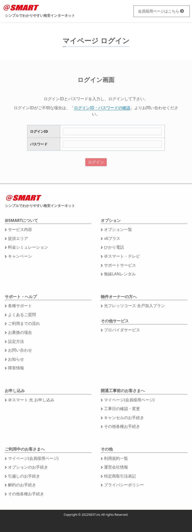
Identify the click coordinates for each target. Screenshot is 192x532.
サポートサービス (120, 265)
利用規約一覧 (116, 458)
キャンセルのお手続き (124, 417)
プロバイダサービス (122, 330)
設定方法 (16, 341)
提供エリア (18, 238)
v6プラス (112, 238)
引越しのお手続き (24, 476)
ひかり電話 (114, 247)
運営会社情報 (116, 467)
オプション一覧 (118, 229)
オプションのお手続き (28, 467)
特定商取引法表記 (120, 476)
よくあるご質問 (22, 314)
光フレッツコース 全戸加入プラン (134, 305)
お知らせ (16, 359)
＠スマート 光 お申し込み (31, 400)
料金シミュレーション (28, 247)
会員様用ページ (156, 11)
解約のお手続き (22, 485)
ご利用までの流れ (24, 323)
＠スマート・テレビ (122, 256)
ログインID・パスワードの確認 (102, 107)
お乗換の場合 (20, 332)
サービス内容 (20, 229)
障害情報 (16, 368)
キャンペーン (20, 256)
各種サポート (20, 305)
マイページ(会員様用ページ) (129, 400)
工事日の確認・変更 (122, 408)
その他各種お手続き (122, 426)
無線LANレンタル (120, 274)
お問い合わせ (20, 350)
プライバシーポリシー (124, 485)
